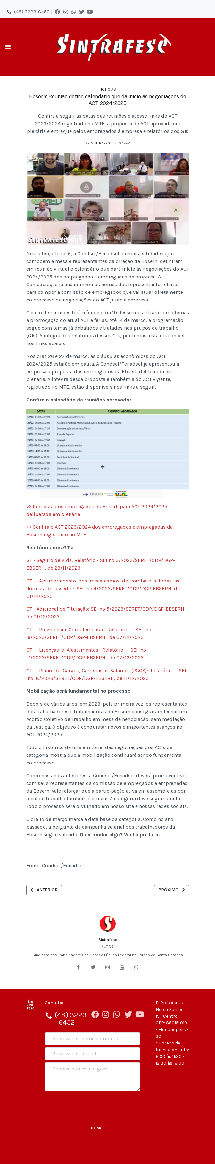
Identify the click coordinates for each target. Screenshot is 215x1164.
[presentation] (93, 1106)
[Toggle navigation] (8, 47)
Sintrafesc (107, 939)
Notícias (107, 89)
